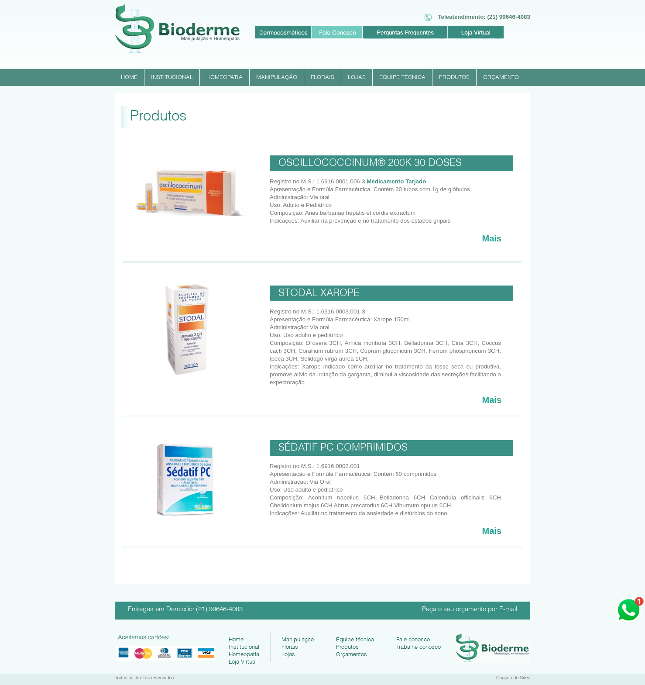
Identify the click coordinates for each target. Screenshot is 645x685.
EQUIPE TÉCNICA (402, 76)
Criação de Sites (513, 677)
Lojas (288, 653)
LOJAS (357, 76)
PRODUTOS (454, 76)
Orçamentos (351, 653)
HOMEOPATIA (224, 76)
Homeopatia (244, 653)
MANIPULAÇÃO (276, 76)
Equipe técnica (355, 638)
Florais (289, 645)
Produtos (347, 645)
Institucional (244, 645)
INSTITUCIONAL (172, 76)
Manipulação (297, 638)
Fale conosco (413, 638)
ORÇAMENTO (501, 76)
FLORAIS (322, 76)
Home (236, 638)
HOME (129, 76)
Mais (491, 238)
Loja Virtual (243, 660)
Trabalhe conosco (418, 645)
